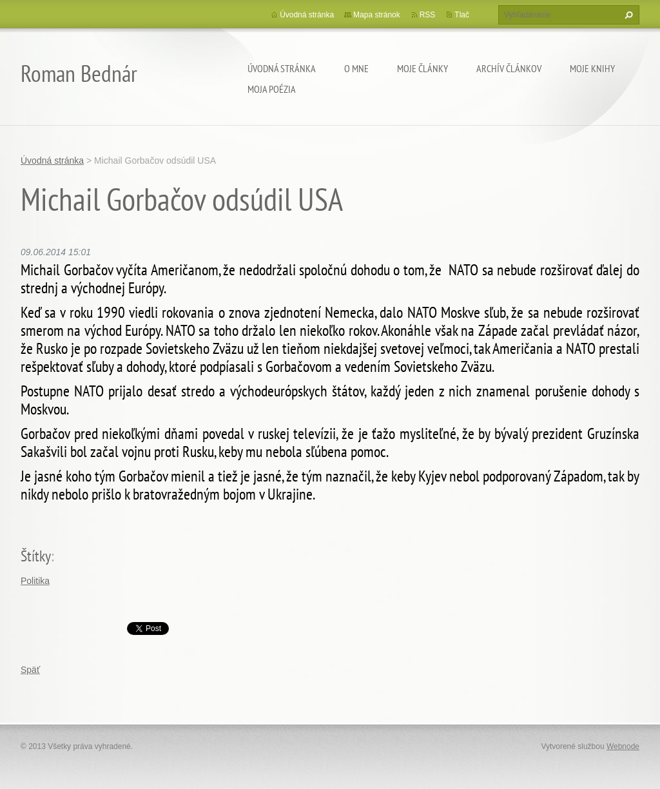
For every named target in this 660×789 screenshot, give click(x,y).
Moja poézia (272, 89)
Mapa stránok (376, 14)
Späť (30, 670)
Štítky (36, 556)
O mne (356, 68)
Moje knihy (592, 68)
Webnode (623, 746)
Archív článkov (508, 68)
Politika (35, 581)
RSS (428, 14)
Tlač (461, 14)
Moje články (422, 68)
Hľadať (627, 14)
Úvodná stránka (282, 68)
